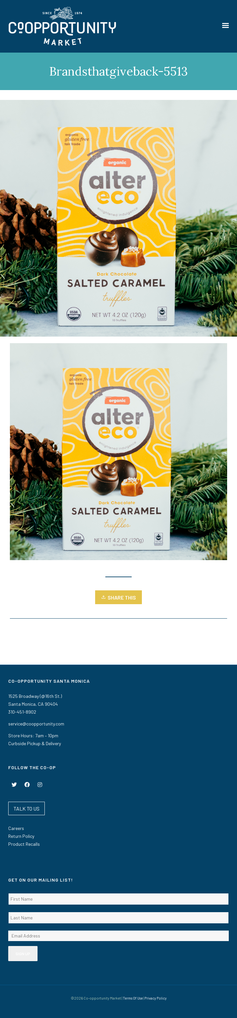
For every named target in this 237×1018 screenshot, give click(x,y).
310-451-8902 (22, 712)
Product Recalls (24, 844)
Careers (16, 828)
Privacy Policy (156, 998)
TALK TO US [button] (26, 808)
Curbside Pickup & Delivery (34, 743)
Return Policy (21, 836)
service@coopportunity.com (36, 723)
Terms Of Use (133, 998)
